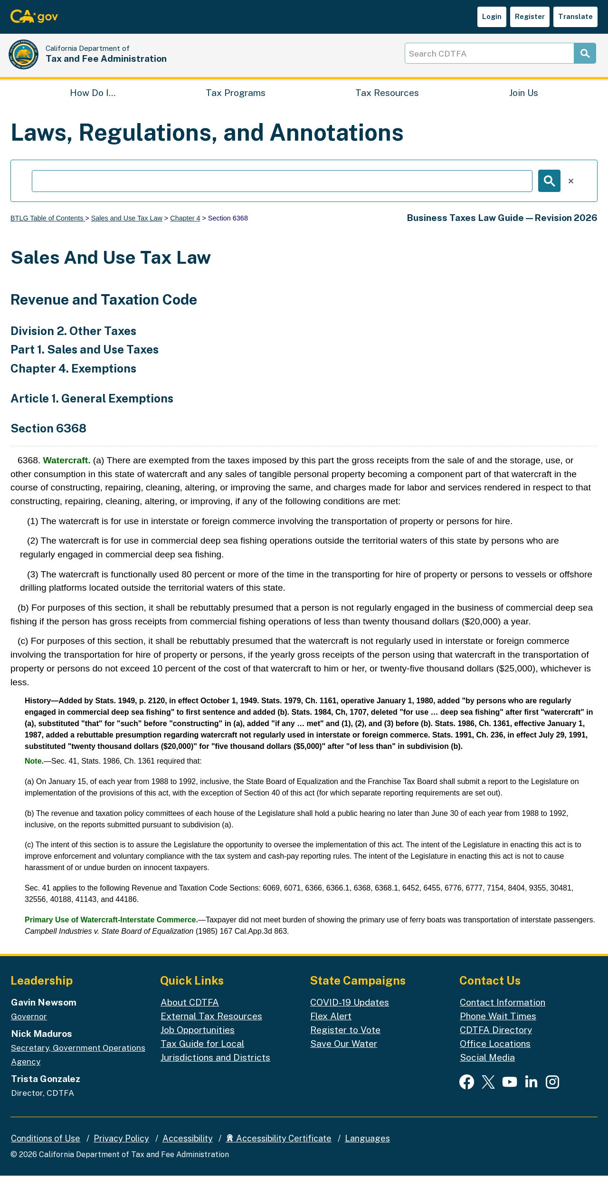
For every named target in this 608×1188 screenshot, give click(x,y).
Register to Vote (345, 1042)
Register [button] (530, 16)
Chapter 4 (185, 230)
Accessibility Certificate (279, 1151)
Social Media (487, 1069)
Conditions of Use (45, 1151)
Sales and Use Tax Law (126, 230)
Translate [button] (575, 16)
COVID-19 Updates (349, 1014)
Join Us (523, 102)
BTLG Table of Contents (47, 230)
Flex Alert (331, 1028)
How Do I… (92, 102)
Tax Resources (387, 102)
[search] (282, 193)
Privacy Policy (121, 1151)
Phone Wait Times (498, 1028)
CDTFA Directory (496, 1042)
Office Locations (495, 1056)
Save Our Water (343, 1056)
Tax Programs (236, 102)
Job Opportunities (198, 1042)
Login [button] (492, 16)
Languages (367, 1151)
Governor (29, 1029)
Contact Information (502, 1014)
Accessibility (187, 1151)
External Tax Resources (211, 1028)
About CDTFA (190, 1014)
